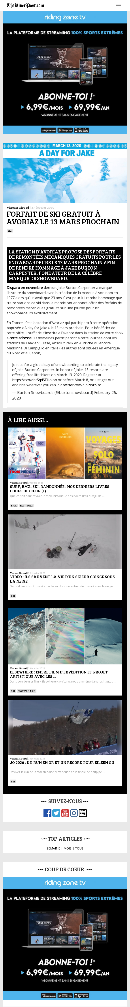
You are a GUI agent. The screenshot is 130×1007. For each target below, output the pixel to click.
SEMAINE (53, 848)
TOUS (79, 848)
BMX (14, 505)
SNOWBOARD (26, 691)
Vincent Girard (18, 207)
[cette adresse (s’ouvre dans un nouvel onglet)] (20, 338)
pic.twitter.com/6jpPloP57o (79, 385)
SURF (29, 505)
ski (10, 230)
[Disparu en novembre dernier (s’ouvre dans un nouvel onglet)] (31, 287)
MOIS (68, 848)
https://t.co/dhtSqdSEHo (32, 379)
